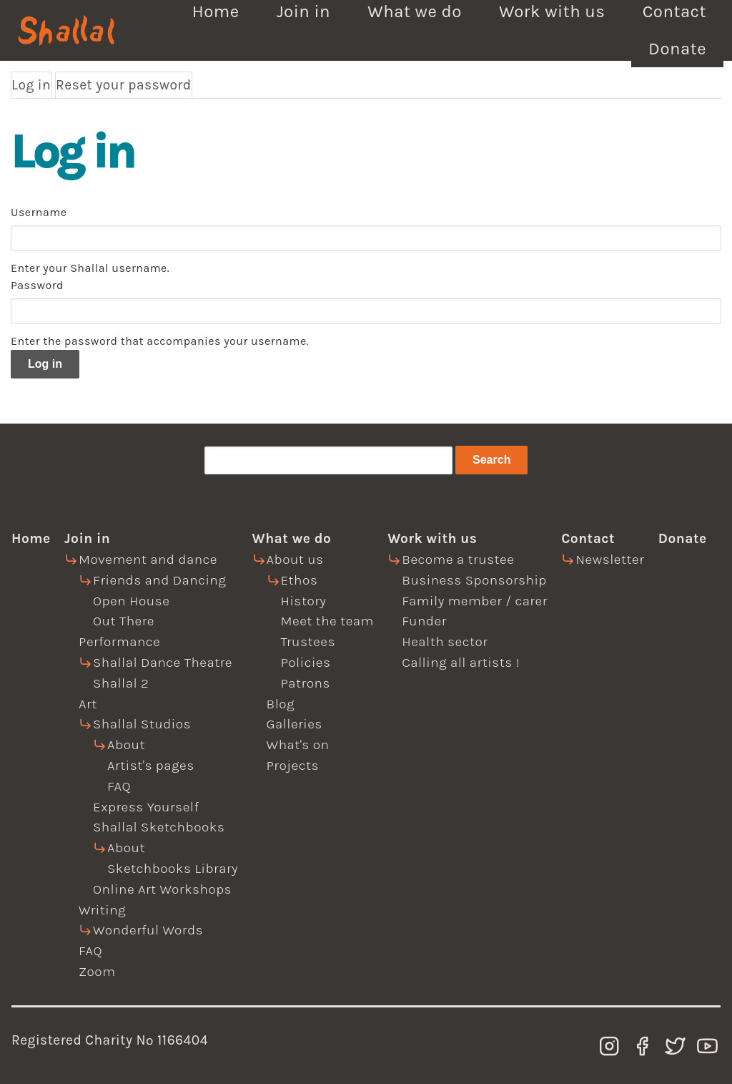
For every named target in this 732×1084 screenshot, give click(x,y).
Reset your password (124, 85)
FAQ (119, 786)
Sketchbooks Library (172, 868)
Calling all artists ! (461, 662)
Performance (119, 641)
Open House (131, 600)
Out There (123, 620)
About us (295, 559)
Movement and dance (148, 559)
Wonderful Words (148, 930)
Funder (424, 620)
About (126, 744)
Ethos (299, 580)
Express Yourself (146, 807)
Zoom (97, 971)
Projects (293, 765)
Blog (281, 703)
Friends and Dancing (159, 580)
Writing (102, 910)
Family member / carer (475, 600)
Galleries (294, 724)
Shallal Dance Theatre (162, 662)
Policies (306, 662)
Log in (31, 85)
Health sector (445, 641)
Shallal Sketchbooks (158, 827)
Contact (588, 538)
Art (88, 703)
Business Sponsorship (474, 580)
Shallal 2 (121, 683)
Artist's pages (150, 765)
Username (38, 212)
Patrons (305, 683)
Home (31, 538)
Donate (677, 49)
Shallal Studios (142, 724)
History (304, 600)
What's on (298, 744)
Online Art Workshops (162, 889)
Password (37, 285)
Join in (87, 538)
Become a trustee (458, 559)
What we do (292, 538)
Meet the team (327, 620)
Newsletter (609, 559)
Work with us (432, 538)
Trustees (308, 641)
